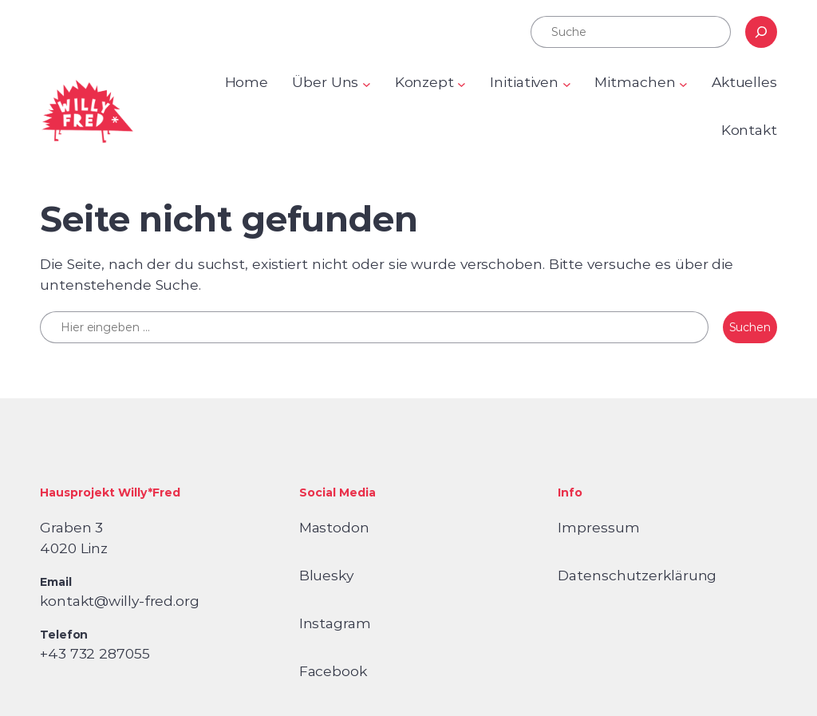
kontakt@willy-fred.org (119, 600)
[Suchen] (761, 32)
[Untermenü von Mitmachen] (683, 84)
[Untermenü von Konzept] (461, 84)
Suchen (750, 327)
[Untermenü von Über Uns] (366, 84)
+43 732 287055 (95, 653)
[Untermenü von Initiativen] (566, 84)
